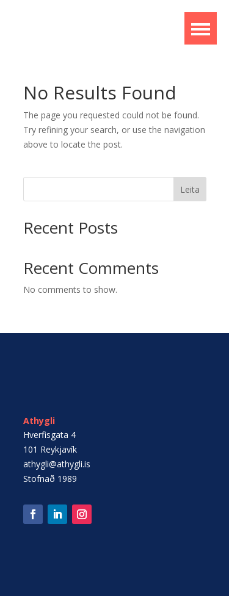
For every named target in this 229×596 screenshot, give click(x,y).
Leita (190, 189)
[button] (200, 28)
